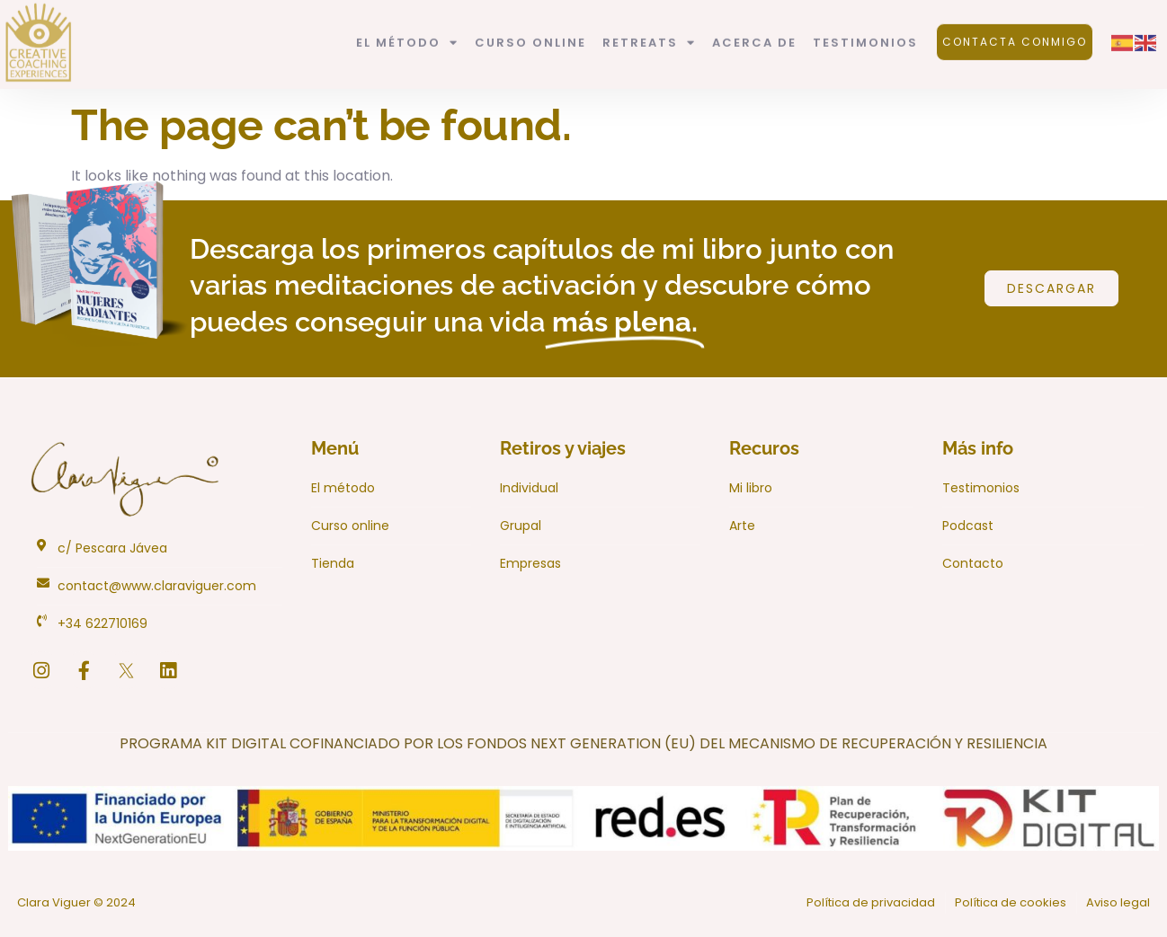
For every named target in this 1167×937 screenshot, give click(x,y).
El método (407, 31)
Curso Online (530, 30)
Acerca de (754, 30)
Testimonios (865, 30)
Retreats (649, 31)
